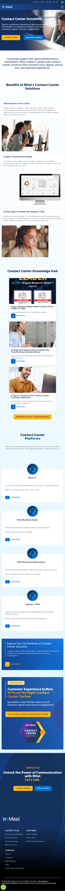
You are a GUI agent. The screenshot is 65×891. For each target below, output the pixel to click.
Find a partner (31, 838)
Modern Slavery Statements (14, 868)
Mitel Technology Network (35, 841)
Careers (8, 854)
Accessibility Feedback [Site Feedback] (10, 883)
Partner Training (31, 834)
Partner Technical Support (14, 834)
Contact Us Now (23, 788)
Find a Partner (43, 788)
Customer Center (38, 2)
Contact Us (9, 858)
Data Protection (10, 861)
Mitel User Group (11, 845)
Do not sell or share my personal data (44, 883)
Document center (11, 838)
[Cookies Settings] (3, 887)
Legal (7, 865)
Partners (49, 2)
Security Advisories (11, 841)
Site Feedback (43, 881)
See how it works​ (33, 37)
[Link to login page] (57, 2)
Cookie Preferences (25, 883)
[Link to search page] (54, 2)
